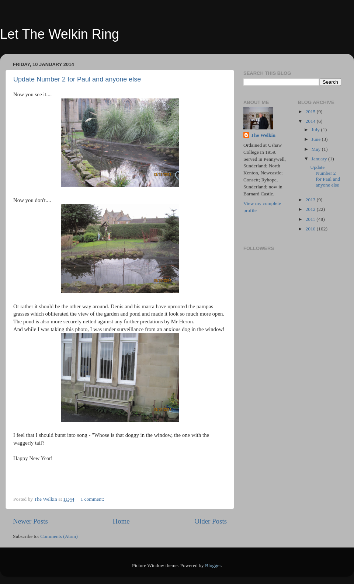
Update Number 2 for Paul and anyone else (77, 79)
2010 (310, 229)
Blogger (213, 565)
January (320, 158)
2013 (310, 199)
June (317, 139)
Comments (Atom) (59, 536)
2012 (310, 209)
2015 (310, 111)
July (316, 129)
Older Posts (210, 521)
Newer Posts (30, 521)
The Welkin (263, 135)
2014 (310, 121)
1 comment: (92, 499)
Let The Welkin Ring (59, 34)
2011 (310, 219)
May (317, 149)
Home (121, 521)
